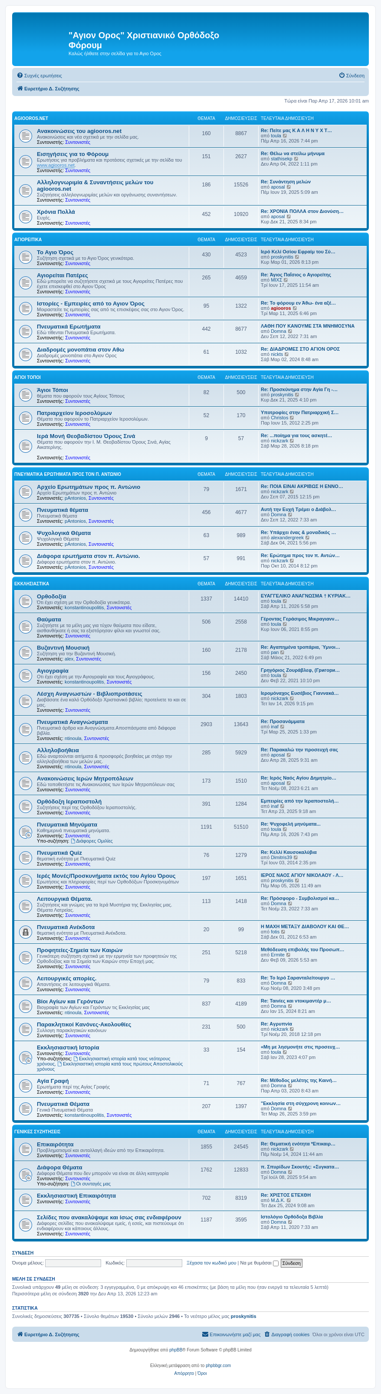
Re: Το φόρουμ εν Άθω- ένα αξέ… (298, 302)
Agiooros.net (31, 118)
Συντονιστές (77, 142)
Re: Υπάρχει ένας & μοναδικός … (298, 532)
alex (69, 658)
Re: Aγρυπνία (276, 1023)
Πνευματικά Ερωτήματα (69, 326)
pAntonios (75, 498)
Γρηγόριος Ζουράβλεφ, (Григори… (300, 670)
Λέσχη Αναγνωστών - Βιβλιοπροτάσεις (89, 693)
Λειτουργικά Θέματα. (64, 899)
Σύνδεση (22, 1252)
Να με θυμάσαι (259, 1262)
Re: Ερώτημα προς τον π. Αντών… (300, 555)
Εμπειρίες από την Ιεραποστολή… (300, 800)
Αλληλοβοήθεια (58, 750)
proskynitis (282, 256)
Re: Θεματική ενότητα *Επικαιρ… (298, 1143)
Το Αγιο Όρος (55, 252)
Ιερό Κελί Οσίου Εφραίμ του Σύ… (298, 251)
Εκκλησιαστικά (31, 583)
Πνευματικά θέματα (62, 510)
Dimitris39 (281, 857)
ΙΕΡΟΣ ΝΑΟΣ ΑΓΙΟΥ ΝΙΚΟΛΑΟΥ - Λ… (302, 875)
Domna (278, 331)
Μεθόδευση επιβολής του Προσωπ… (303, 949)
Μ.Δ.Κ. (278, 1200)
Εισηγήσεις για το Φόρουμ (72, 154)
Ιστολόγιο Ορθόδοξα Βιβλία (292, 1216)
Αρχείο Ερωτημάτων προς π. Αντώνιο (88, 487)
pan (275, 652)
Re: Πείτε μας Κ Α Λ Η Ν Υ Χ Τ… (296, 130)
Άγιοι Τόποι (27, 377)
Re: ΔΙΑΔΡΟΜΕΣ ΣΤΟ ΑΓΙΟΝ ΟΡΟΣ (300, 349)
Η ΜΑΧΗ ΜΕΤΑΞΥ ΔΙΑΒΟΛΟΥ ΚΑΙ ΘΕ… (305, 926)
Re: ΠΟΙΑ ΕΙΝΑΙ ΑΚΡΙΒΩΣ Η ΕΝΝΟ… (302, 486)
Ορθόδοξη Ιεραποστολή (69, 801)
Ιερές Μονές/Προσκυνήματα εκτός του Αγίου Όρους (106, 876)
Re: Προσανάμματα (283, 721)
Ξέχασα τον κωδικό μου (211, 1262)
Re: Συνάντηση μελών (286, 181)
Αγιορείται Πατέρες (62, 275)
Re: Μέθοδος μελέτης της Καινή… (299, 1080)
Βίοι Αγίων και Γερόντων (70, 1001)
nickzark (279, 440)
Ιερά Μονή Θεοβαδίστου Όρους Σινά (86, 436)
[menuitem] (39, 75)
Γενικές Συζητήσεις (37, 1131)
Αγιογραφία (53, 670)
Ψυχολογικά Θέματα (64, 533)
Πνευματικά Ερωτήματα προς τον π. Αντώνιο (67, 474)
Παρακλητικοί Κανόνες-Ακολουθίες (84, 1024)
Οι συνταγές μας (91, 1183)
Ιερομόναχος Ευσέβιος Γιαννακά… (300, 693)
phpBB (175, 1350)
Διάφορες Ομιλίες (92, 840)
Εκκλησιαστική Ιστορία (68, 1047)
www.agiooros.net (56, 165)
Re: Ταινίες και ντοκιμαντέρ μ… (296, 1000)
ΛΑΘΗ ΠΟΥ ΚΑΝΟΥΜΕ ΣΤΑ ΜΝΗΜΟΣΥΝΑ (308, 326)
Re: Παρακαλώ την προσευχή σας (299, 749)
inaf (275, 726)
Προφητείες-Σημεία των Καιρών (80, 950)
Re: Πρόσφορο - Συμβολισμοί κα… (300, 898)
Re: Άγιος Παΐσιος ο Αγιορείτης (296, 274)
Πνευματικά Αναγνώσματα (72, 722)
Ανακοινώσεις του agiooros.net (79, 131)
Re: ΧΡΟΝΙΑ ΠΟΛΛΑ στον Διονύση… (302, 211)
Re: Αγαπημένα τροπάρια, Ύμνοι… (300, 647)
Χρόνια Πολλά (56, 212)
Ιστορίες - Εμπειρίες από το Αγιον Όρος (91, 303)
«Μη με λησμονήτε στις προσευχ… (300, 1046)
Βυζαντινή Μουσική (63, 647)
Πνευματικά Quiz (59, 853)
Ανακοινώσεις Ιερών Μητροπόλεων (85, 778)
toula (276, 135)
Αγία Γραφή (53, 1081)
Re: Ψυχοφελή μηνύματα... (291, 823)
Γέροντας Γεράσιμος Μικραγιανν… (300, 618)
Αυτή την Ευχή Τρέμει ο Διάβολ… (298, 509)
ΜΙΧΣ (276, 279)
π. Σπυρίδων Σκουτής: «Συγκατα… (300, 1166)
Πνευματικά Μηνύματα (67, 824)
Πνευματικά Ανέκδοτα (66, 927)
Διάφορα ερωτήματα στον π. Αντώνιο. (88, 556)
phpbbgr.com (218, 1365)
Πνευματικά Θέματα (63, 1104)
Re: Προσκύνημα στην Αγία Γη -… (299, 389)
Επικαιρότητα (55, 1144)
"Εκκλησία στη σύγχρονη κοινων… (301, 1103)
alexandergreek (287, 537)
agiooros (281, 308)
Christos (279, 417)
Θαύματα (49, 619)
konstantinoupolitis (84, 607)
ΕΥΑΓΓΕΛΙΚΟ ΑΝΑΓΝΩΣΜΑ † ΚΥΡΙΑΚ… (306, 595)
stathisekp (281, 158)
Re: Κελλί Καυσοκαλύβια (289, 852)
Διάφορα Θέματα (59, 1167)
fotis (275, 931)
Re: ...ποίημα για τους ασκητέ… (296, 435)
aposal (278, 186)
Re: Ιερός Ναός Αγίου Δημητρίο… (298, 777)
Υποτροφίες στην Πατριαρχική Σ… (300, 412)
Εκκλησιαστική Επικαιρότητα (76, 1195)
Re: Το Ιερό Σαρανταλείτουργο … (298, 977)
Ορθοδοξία (51, 596)
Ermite (278, 954)
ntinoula (73, 738)
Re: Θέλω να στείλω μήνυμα (293, 153)
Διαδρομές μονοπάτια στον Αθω (80, 349)
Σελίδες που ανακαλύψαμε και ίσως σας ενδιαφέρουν (109, 1217)
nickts (277, 354)
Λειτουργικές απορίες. (66, 978)
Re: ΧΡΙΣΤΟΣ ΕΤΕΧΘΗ (286, 1195)
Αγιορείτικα (28, 239)
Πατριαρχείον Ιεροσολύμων (74, 413)
